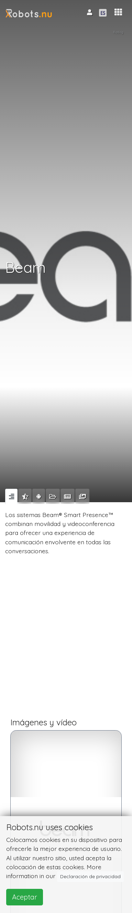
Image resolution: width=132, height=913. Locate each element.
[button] (118, 12)
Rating (118, 32)
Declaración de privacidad (90, 876)
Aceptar (24, 897)
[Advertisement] (66, 639)
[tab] (11, 496)
